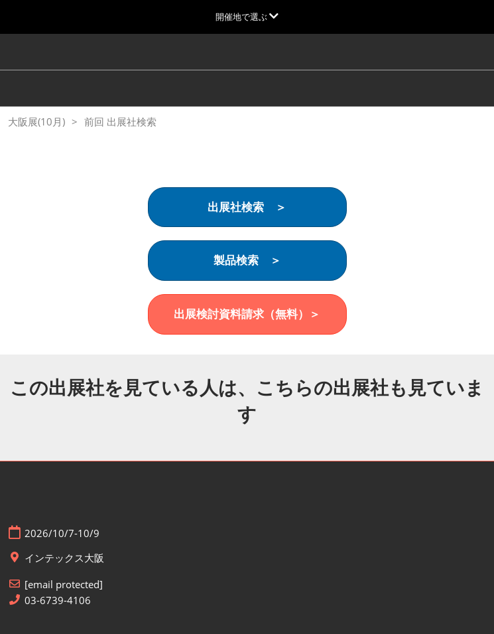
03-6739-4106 (58, 600)
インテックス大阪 (64, 558)
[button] (247, 207)
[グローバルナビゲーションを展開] (247, 17)
